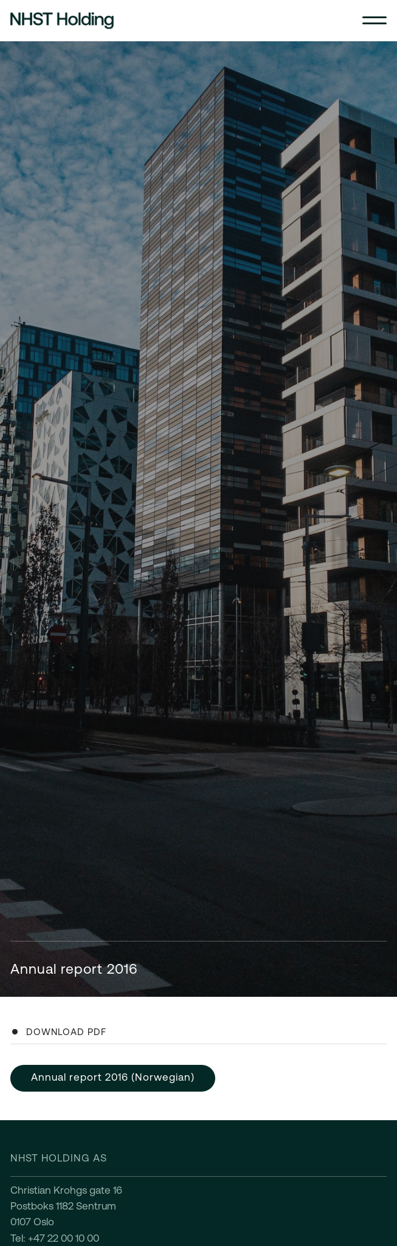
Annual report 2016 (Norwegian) (113, 1077)
